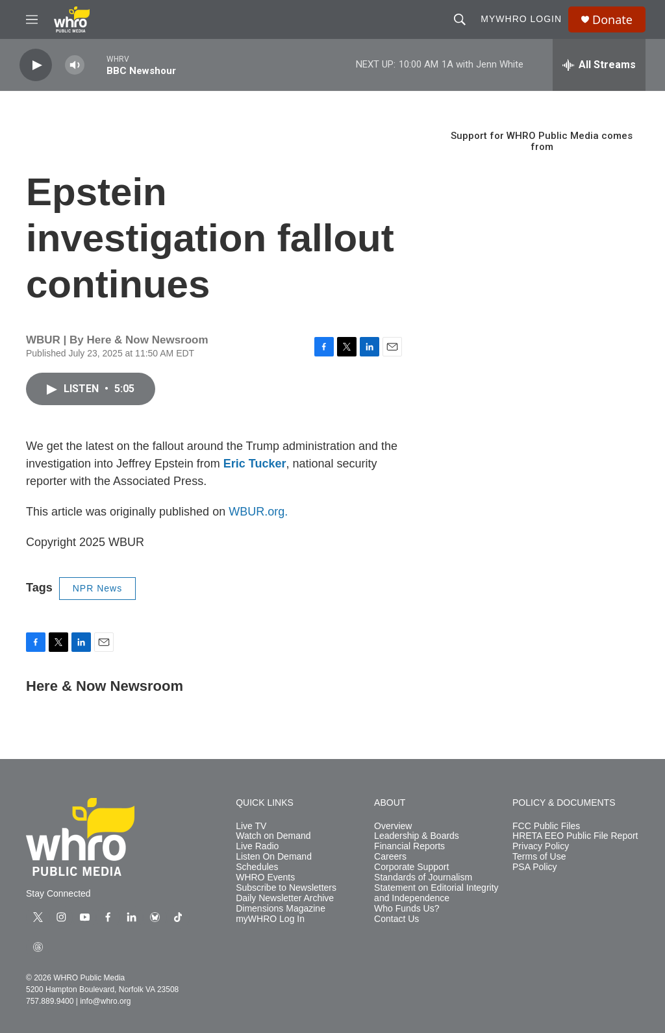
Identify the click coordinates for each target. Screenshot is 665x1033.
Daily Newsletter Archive (285, 898)
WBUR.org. (258, 511)
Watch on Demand (273, 836)
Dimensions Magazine (280, 909)
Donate (612, 20)
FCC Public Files (546, 826)
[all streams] (599, 65)
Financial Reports (409, 846)
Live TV (251, 826)
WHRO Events (265, 877)
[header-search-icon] (459, 19)
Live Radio (257, 846)
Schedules (257, 867)
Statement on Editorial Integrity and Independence (436, 893)
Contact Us (396, 919)
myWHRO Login (521, 19)
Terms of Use (539, 857)
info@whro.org (105, 1001)
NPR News (97, 588)
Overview (393, 826)
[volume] (75, 65)
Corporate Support (411, 867)
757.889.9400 (49, 1001)
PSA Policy (534, 867)
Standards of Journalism (423, 877)
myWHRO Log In (270, 919)
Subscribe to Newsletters (286, 888)
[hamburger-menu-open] (31, 19)
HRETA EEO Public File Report (575, 836)
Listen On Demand (274, 857)
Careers (390, 857)
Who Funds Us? (406, 909)
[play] (35, 65)
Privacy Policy (540, 846)
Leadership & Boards (416, 836)
